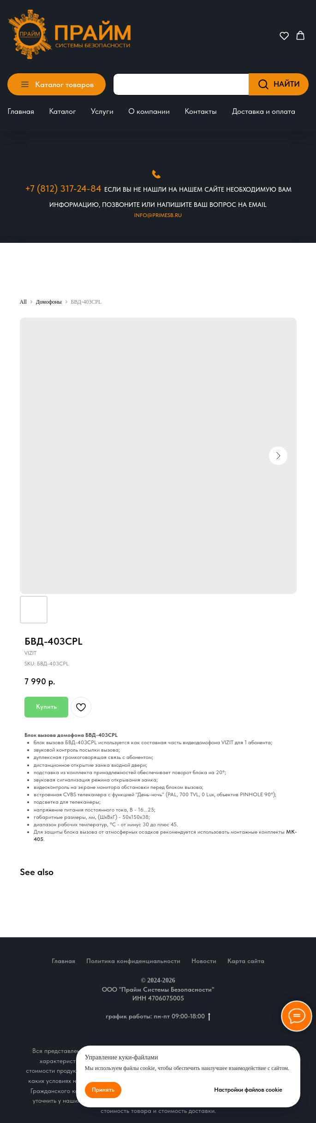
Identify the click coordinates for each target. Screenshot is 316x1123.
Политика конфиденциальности (133, 960)
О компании (149, 111)
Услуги (102, 111)
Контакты (201, 111)
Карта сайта (245, 960)
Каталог (62, 111)
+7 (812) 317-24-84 (63, 188)
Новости (203, 960)
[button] (284, 35)
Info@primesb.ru (158, 215)
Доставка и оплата (263, 111)
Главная (20, 111)
